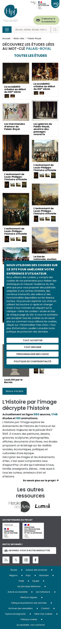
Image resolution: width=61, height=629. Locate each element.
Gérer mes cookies (43, 613)
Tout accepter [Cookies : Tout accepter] (32, 340)
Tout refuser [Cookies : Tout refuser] (32, 347)
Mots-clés (19, 38)
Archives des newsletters (20, 608)
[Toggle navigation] (7, 29)
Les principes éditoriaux (29, 586)
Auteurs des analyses (36, 569)
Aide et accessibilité (17, 591)
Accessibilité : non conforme (31, 624)
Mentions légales (28, 597)
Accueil (6, 38)
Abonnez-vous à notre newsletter (27, 550)
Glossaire (43, 575)
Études (14, 569)
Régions (13, 575)
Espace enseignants (15, 613)
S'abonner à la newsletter (48, 20)
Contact (45, 608)
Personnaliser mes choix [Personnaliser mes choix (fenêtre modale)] (32, 354)
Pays (28, 575)
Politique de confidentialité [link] (32, 361)
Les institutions (43, 591)
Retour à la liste (14, 391)
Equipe (35, 580)
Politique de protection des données (29, 602)
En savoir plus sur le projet (39, 480)
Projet (21, 580)
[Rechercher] (32, 30)
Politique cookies (29, 619)
